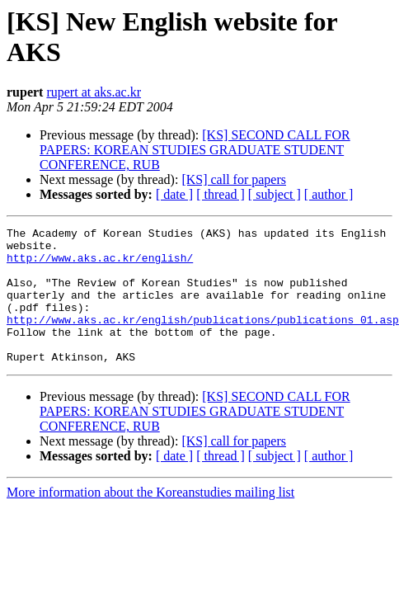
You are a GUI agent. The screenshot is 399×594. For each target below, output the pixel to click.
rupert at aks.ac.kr (93, 92)
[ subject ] (274, 194)
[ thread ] (220, 194)
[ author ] (329, 194)
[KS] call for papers (233, 179)
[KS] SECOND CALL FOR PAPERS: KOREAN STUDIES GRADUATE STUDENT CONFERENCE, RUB (195, 150)
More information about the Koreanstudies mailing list (150, 519)
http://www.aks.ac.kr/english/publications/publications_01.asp (203, 339)
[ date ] (174, 194)
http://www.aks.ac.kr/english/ (100, 264)
